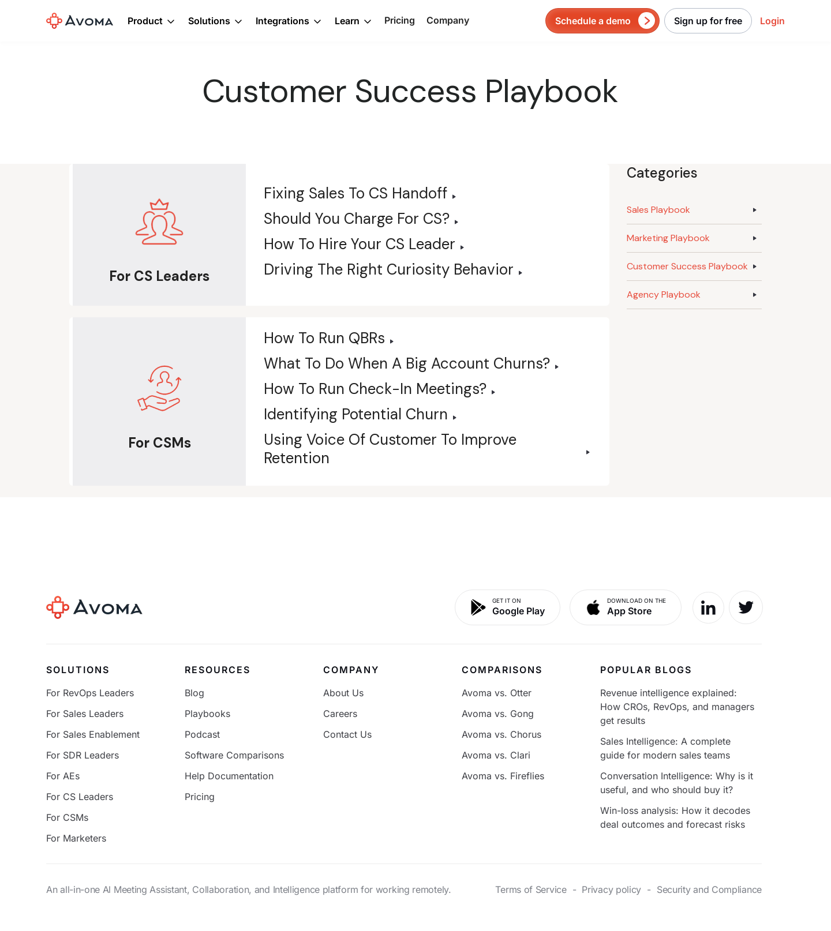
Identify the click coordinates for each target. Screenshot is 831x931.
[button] (151, 20)
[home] (79, 21)
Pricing (399, 20)
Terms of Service (530, 889)
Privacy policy (611, 889)
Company (447, 20)
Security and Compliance (709, 889)
